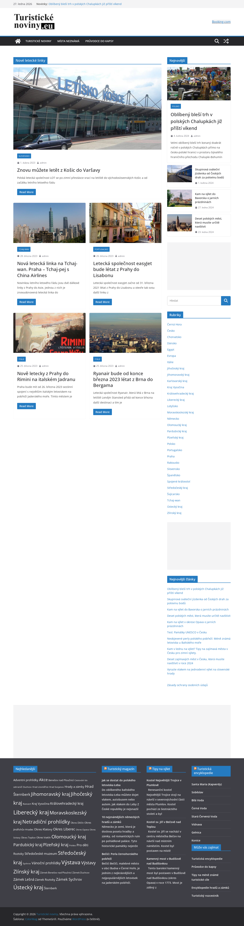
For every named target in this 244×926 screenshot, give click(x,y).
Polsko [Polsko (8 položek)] (72, 845)
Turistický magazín (121, 769)
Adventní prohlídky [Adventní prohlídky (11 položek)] (25, 780)
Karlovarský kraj (177, 381)
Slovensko (24, 156)
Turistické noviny (38, 41)
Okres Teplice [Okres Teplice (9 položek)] (28, 837)
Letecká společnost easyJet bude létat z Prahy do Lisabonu (122, 269)
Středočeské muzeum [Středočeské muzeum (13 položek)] (41, 853)
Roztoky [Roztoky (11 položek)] (18, 854)
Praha (171, 456)
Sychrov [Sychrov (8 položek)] (27, 863)
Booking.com (221, 22)
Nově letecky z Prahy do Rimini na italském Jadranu (46, 376)
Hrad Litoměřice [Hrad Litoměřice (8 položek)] (40, 787)
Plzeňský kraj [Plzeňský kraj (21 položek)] (55, 845)
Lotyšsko (172, 406)
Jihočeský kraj (175, 368)
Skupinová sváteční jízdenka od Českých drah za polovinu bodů (209, 173)
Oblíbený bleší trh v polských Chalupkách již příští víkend (85, 4)
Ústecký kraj (174, 506)
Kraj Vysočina (175, 387)
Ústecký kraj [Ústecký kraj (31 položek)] (28, 887)
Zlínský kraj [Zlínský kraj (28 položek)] (26, 871)
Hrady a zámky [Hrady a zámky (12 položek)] (74, 787)
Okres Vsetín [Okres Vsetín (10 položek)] (43, 837)
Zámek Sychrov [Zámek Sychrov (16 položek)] (69, 879)
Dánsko (172, 343)
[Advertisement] (199, 266)
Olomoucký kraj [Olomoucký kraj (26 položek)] (68, 836)
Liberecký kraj (176, 400)
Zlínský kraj (174, 513)
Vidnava (197, 824)
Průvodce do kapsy (99, 41)
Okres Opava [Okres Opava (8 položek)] (82, 829)
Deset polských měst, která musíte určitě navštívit (208, 222)
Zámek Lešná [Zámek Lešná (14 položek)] (23, 879)
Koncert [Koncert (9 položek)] (27, 803)
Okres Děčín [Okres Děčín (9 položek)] (77, 822)
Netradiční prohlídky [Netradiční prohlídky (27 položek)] (46, 821)
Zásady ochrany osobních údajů (187, 685)
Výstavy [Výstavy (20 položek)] (88, 862)
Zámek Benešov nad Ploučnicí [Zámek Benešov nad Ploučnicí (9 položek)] (56, 872)
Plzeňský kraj (175, 437)
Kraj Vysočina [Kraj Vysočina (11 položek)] (40, 803)
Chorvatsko (174, 337)
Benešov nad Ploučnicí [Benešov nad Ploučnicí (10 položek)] (61, 780)
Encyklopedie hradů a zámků (210, 887)
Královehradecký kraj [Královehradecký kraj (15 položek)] (66, 803)
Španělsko (173, 475)
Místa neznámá (68, 41)
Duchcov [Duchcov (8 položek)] (27, 787)
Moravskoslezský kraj (180, 412)
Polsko (175, 106)
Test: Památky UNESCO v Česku (187, 632)
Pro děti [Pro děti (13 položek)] (82, 845)
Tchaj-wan (24, 249)
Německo (173, 418)
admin (43, 162)
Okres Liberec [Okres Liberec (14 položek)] (64, 829)
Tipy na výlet (161, 769)
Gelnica (196, 832)
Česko (171, 330)
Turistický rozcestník (205, 895)
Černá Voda (199, 808)
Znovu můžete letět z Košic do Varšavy (58, 170)
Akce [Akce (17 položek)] (43, 779)
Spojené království (178, 481)
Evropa (171, 356)
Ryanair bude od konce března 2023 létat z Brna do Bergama (123, 379)
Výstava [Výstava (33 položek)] (70, 862)
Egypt (170, 349)
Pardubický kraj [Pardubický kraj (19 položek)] (27, 844)
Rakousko (173, 462)
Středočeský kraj (177, 488)
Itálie (21, 359)
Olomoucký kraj (177, 425)
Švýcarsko (173, 494)
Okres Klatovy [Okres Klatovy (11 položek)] (43, 829)
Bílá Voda (198, 800)
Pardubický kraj (177, 431)
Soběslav (197, 792)
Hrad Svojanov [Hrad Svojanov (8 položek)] (56, 787)
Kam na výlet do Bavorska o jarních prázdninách (207, 198)
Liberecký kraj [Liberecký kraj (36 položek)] (31, 812)
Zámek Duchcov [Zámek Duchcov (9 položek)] (80, 872)
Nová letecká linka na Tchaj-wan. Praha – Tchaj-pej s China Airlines (47, 269)
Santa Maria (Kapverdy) (207, 784)
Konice (196, 840)
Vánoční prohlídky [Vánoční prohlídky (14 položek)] (46, 863)
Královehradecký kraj (180, 393)
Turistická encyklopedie (203, 771)
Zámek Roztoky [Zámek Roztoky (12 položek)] (45, 879)
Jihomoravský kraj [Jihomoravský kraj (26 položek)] (50, 794)
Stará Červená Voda (204, 816)
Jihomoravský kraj (178, 374)
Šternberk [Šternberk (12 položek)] (50, 888)
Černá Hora (174, 324)
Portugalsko (101, 249)
